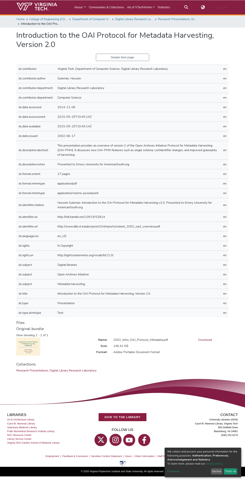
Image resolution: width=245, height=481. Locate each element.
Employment (52, 456)
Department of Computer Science (91, 19)
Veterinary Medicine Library (22, 427)
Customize (173, 471)
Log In (222, 7)
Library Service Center (19, 438)
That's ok (230, 471)
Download (205, 340)
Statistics (164, 7)
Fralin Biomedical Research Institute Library (31, 431)
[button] (203, 7)
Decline (216, 471)
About (78, 7)
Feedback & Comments (75, 456)
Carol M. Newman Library (21, 423)
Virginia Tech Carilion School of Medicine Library (33, 442)
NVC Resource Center (19, 435)
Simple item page (122, 57)
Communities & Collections (106, 7)
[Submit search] (186, 7)
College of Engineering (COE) (48, 19)
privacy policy (214, 463)
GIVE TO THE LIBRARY (122, 417)
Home (20, 19)
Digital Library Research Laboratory (134, 19)
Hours (128, 456)
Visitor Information (144, 456)
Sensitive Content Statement (106, 456)
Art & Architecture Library (20, 419)
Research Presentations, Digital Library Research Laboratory (177, 19)
